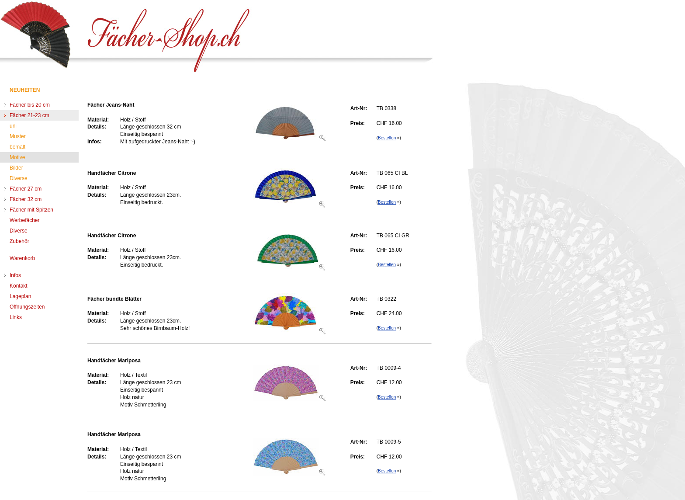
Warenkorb (22, 258)
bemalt (17, 147)
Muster (18, 136)
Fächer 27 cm (26, 189)
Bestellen (387, 137)
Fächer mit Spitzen (31, 210)
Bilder (16, 168)
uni (13, 126)
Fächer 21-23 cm (29, 115)
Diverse (19, 178)
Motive (17, 157)
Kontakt (19, 286)
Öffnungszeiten (27, 307)
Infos (15, 275)
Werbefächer (24, 220)
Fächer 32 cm (26, 199)
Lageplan (20, 296)
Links (16, 317)
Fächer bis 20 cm (30, 105)
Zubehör (19, 241)
